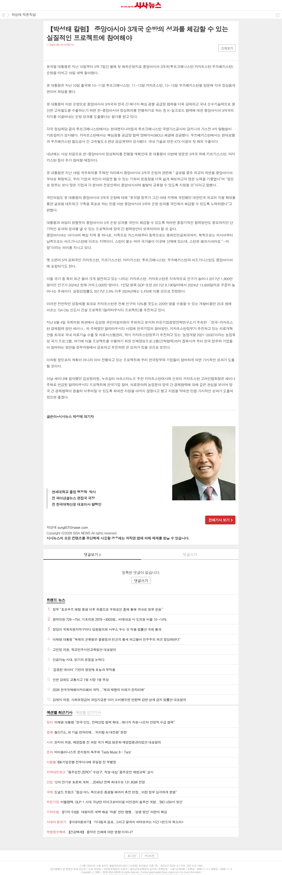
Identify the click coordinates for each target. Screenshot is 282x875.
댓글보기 (92, 554)
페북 (50, 53)
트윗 (58, 53)
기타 (75, 53)
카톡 (67, 53)
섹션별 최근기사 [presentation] (59, 712)
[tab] (59, 712)
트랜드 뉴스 (56, 600)
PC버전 (149, 856)
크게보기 (227, 48)
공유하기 (277, 15)
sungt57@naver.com (72, 527)
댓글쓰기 (190, 554)
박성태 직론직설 (23, 14)
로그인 (132, 856)
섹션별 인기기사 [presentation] (88, 712)
